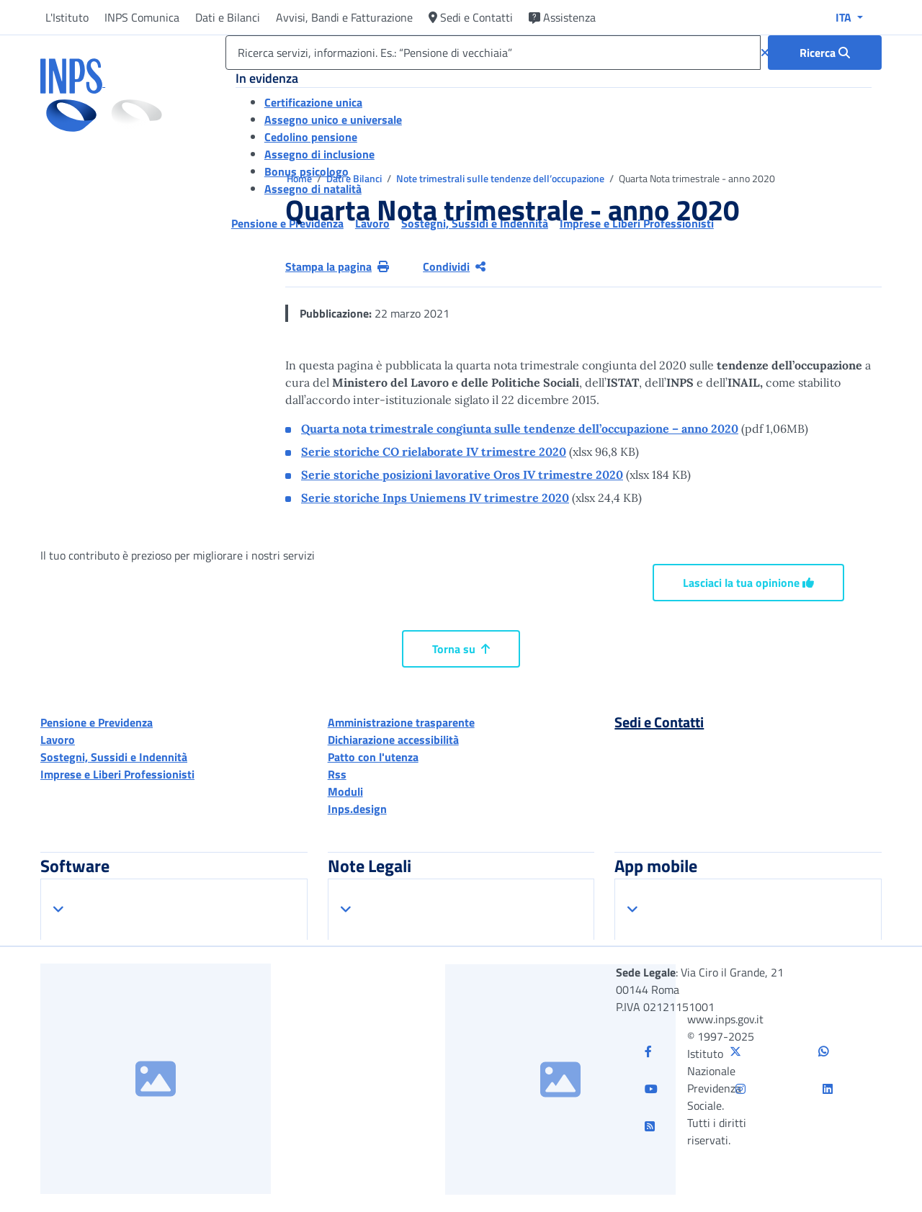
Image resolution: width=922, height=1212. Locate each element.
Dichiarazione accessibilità (393, 739)
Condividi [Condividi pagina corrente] (454, 266)
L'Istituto (67, 17)
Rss (337, 774)
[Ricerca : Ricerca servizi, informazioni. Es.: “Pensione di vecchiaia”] (825, 52)
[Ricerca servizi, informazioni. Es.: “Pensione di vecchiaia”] (493, 52)
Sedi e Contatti (471, 17)
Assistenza (562, 17)
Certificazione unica (313, 102)
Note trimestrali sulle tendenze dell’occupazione (501, 178)
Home (300, 178)
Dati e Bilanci (227, 17)
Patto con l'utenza (373, 757)
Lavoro (57, 739)
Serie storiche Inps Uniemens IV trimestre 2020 (435, 497)
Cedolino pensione (310, 136)
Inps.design (357, 808)
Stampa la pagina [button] (337, 266)
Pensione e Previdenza (96, 722)
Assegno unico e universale (333, 119)
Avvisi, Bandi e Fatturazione (344, 17)
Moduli (345, 791)
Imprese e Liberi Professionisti (117, 774)
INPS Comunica (141, 17)
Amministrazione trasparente (401, 722)
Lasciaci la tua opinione (748, 582)
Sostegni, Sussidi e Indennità (113, 757)
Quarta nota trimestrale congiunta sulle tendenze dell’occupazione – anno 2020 (519, 428)
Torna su (461, 648)
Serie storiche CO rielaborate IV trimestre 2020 (433, 451)
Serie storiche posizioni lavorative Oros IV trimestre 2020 (462, 474)
